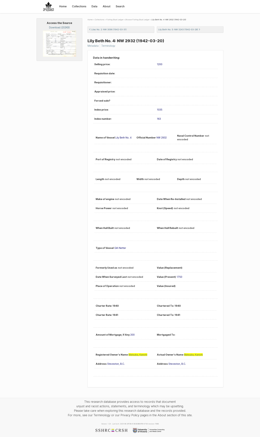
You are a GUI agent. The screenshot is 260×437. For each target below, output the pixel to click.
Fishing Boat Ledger (115, 19)
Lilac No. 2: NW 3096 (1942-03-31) (108, 29)
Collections (79, 6)
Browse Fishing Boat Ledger (137, 19)
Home (63, 6)
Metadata (93, 45)
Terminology (108, 45)
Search (120, 6)
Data (94, 6)
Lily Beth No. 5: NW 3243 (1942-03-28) (179, 29)
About (106, 6)
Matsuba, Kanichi (138, 354)
